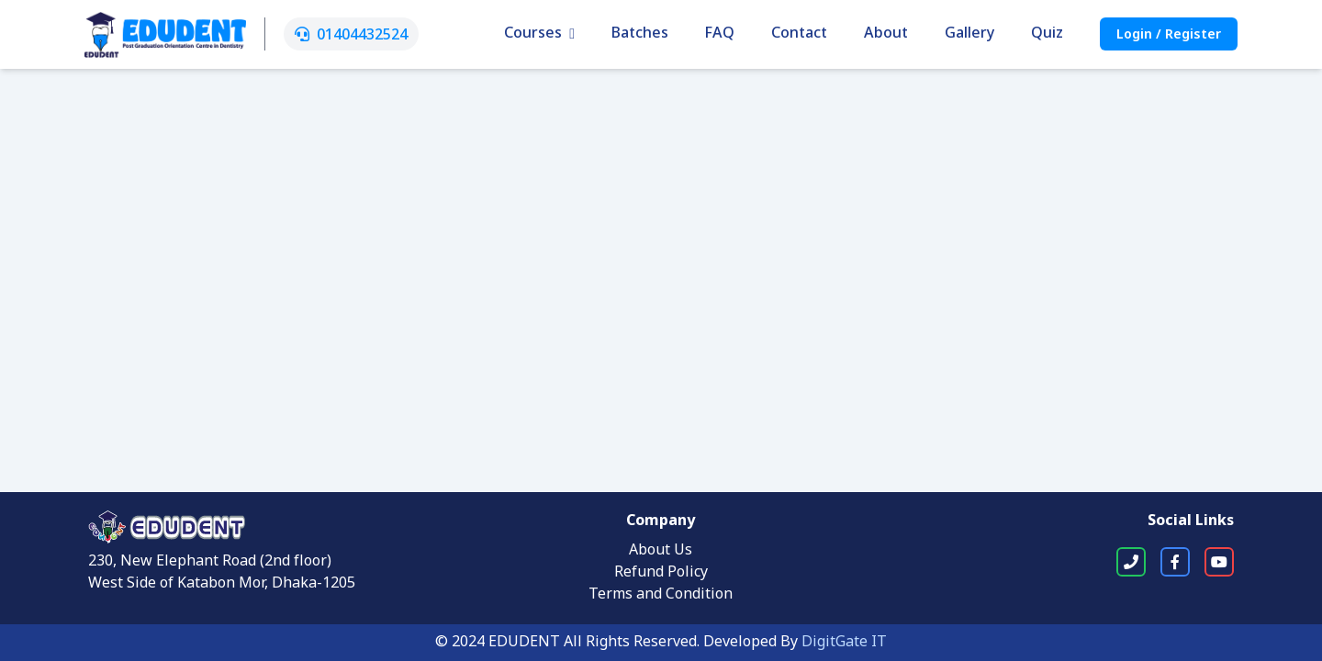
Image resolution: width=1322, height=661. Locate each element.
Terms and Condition (660, 595)
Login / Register (1168, 35)
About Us (660, 551)
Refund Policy (661, 573)
